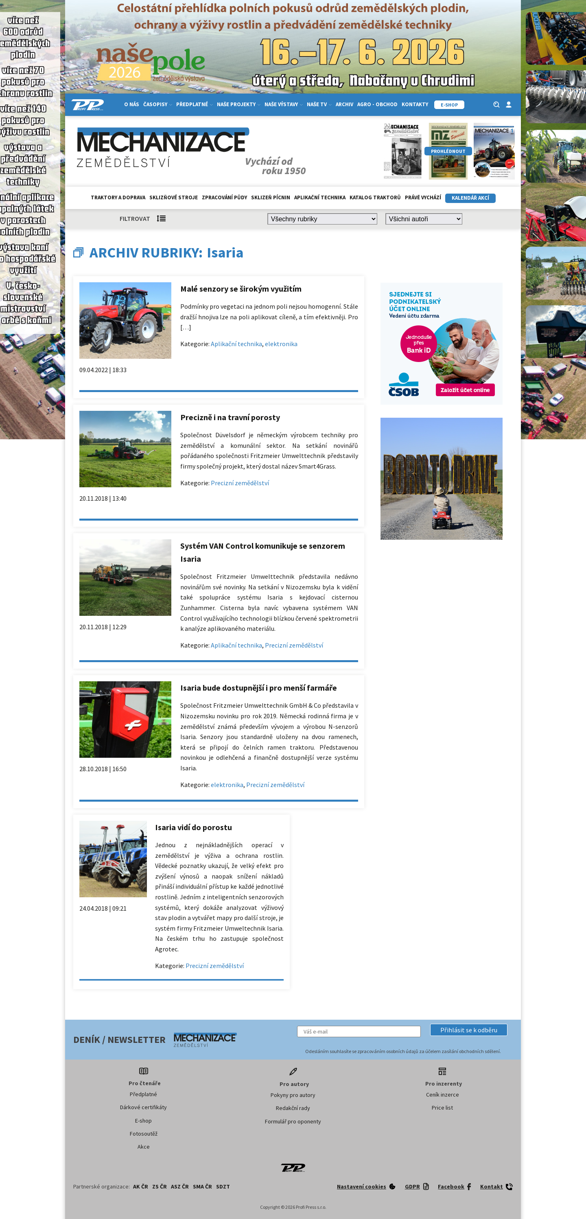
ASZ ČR (180, 1186)
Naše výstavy (284, 104)
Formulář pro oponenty (293, 1121)
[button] (468, 1030)
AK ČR (140, 1186)
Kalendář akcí (470, 197)
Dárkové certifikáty (143, 1107)
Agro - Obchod (377, 104)
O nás (131, 104)
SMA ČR (202, 1186)
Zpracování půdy (224, 197)
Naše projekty (238, 104)
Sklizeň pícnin (270, 197)
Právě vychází (423, 197)
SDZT (223, 1186)
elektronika (281, 344)
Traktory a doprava (118, 197)
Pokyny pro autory (293, 1095)
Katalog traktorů (375, 197)
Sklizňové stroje (173, 197)
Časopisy (157, 104)
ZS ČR (159, 1186)
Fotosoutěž (143, 1133)
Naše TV (319, 104)
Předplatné (194, 104)
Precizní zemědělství (240, 483)
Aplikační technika (319, 197)
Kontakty (415, 104)
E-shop (143, 1120)
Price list (442, 1107)
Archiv (344, 104)
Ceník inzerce (442, 1094)
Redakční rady (293, 1108)
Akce (144, 1146)
